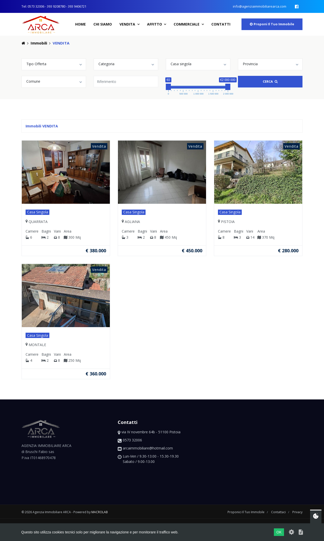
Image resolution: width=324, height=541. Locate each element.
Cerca (270, 81)
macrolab (99, 512)
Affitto (155, 24)
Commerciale (187, 24)
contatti (220, 24)
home (80, 24)
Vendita (127, 24)
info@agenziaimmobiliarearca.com (259, 6)
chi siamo (102, 24)
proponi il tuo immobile (272, 24)
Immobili (39, 43)
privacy (297, 512)
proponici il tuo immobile (246, 512)
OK (278, 532)
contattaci (279, 512)
